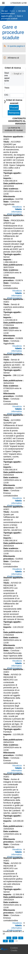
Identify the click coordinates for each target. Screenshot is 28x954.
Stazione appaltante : (6, 78)
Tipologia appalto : (12, 173)
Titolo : (7, 142)
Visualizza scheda (17, 207)
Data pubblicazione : (13, 183)
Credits (14, 950)
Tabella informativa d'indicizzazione (14, 209)
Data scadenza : (11, 188)
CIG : (6, 95)
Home (12, 11)
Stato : (6, 202)
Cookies (14, 948)
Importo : (7, 178)
